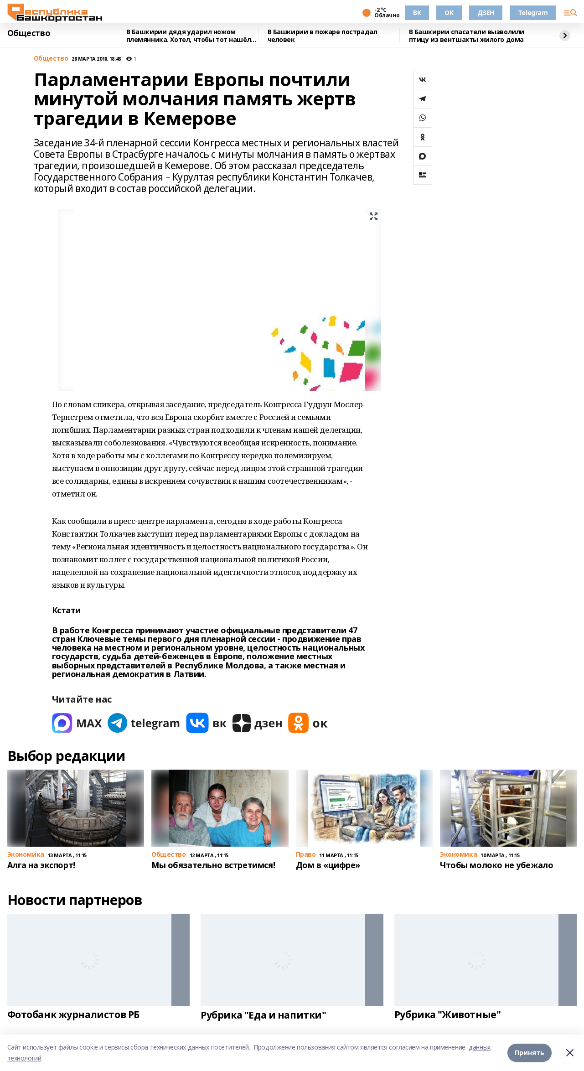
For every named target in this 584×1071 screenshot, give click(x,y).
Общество (29, 33)
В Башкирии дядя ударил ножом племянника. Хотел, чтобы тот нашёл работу (188, 35)
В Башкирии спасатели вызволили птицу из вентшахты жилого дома (466, 35)
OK (448, 12)
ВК (417, 12)
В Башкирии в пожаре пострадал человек (322, 35)
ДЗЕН (485, 12)
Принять (529, 1052)
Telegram (533, 12)
